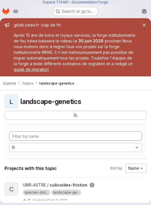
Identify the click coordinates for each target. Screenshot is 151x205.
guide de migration (31, 69)
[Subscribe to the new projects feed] (75, 115)
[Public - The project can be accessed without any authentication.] (92, 185)
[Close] (144, 25)
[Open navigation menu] (15, 11)
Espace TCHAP (55, 2)
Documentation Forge (90, 2)
